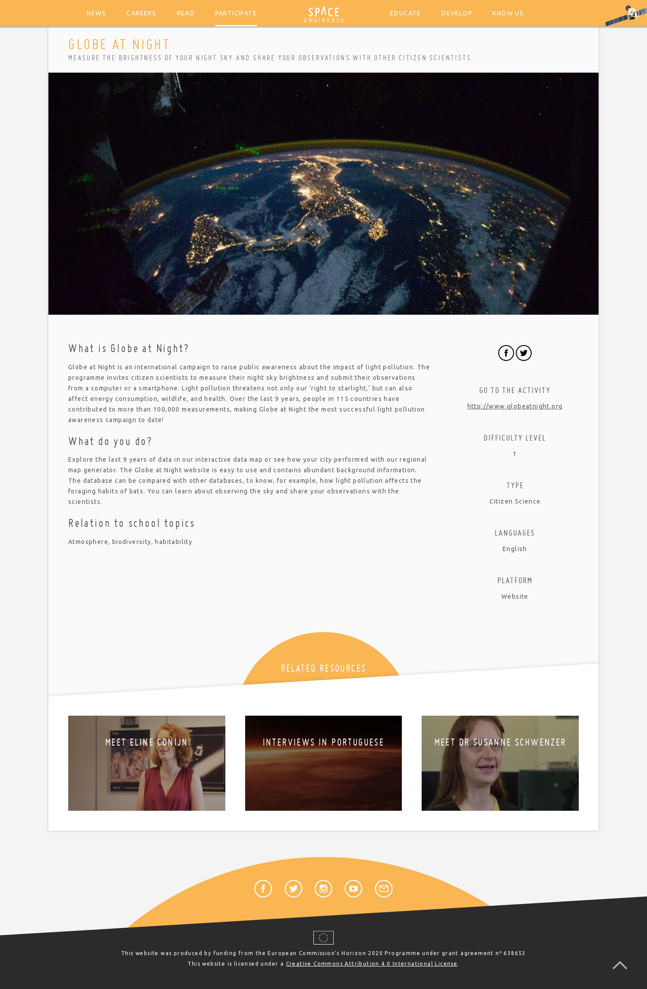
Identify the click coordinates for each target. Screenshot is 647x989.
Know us (508, 13)
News (96, 13)
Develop (456, 13)
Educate (405, 13)
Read (186, 13)
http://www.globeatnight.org (515, 406)
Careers (141, 13)
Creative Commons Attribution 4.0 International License (372, 964)
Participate (236, 13)
